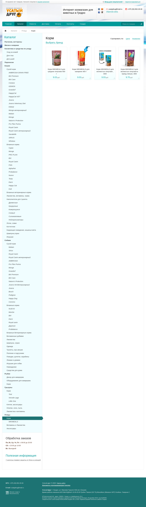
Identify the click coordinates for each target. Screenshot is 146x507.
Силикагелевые (15, 216)
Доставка (45, 24)
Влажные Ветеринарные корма (19, 333)
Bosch (11, 292)
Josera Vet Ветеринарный (19, 285)
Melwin (11, 114)
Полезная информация (21, 455)
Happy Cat (13, 185)
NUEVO (12, 309)
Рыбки (7, 374)
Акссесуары (11, 428)
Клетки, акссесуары (14, 404)
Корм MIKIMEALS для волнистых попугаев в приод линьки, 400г (129, 71)
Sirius (11, 251)
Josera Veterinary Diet (17, 103)
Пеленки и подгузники (15, 353)
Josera (11, 100)
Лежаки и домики (13, 360)
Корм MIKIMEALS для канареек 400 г (80, 70)
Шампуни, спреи (13, 343)
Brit (10, 158)
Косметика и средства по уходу (18, 49)
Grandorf (12, 90)
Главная (8, 24)
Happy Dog (13, 298)
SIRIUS (11, 138)
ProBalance (13, 329)
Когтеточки (11, 227)
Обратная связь (112, 12)
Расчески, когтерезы (13, 42)
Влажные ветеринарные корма (19, 192)
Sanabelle (12, 134)
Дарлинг (12, 326)
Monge (11, 117)
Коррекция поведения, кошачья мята (21, 230)
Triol (10, 394)
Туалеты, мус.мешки (15, 350)
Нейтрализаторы (16, 220)
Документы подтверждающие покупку (56, 485)
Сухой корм (11, 69)
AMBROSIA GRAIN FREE (19, 73)
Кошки (7, 66)
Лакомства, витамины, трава (18, 196)
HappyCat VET (14, 97)
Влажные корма (13, 144)
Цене (128, 39)
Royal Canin (13, 127)
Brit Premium (14, 76)
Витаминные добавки (15, 336)
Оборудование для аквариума (19, 381)
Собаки (8, 240)
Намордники (11, 367)
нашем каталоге (43, 2)
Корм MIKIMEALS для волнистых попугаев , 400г (105, 71)
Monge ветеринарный (17, 110)
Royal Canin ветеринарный (20, 131)
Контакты (70, 24)
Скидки (83, 24)
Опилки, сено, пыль (14, 408)
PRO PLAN (13, 155)
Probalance (13, 172)
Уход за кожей (12, 52)
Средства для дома (14, 370)
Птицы (7, 415)
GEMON (12, 86)
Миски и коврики (12, 45)
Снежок (12, 83)
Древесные (13, 203)
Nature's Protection (16, 120)
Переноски (9, 62)
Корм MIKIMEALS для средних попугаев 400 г (56, 71)
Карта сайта (61, 483)
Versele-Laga (14, 398)
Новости (32, 24)
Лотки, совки (12, 223)
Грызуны (8, 387)
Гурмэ (11, 148)
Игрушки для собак (14, 363)
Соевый (12, 213)
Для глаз (10, 55)
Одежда (10, 346)
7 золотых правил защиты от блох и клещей (23, 460)
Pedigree (12, 295)
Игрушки (10, 237)
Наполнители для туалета (17, 199)
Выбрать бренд (54, 42)
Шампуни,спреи (13, 233)
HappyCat (12, 93)
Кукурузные (13, 206)
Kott (10, 189)
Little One (12, 401)
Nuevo (11, 175)
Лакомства (11, 339)
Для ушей (10, 59)
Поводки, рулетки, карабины (18, 357)
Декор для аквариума (15, 377)
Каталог (20, 24)
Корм (9, 384)
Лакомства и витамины (16, 411)
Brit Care (12, 79)
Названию (136, 39)
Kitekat (11, 107)
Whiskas (12, 141)
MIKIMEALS (13, 422)
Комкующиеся (14, 209)
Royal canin (13, 322)
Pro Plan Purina (15, 124)
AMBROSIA (13, 261)
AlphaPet (12, 168)
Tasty (11, 179)
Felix (10, 165)
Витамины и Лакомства (16, 425)
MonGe (11, 312)
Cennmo (12, 302)
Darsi (11, 182)
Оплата (58, 24)
